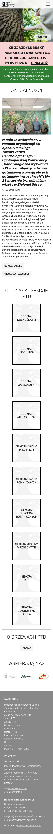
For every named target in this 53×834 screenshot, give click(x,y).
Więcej (26, 648)
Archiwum (9, 745)
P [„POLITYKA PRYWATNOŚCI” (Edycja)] (5, 749)
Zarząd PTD (10, 721)
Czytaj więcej (13, 266)
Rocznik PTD (10, 732)
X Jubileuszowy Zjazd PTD (17, 715)
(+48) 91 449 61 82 (17, 788)
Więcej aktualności (16, 274)
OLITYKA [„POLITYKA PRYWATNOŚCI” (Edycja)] (10, 749)
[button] (5, 676)
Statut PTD (9, 718)
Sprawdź (39, 63)
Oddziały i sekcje (12, 725)
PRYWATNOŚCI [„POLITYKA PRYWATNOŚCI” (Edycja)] (22, 749)
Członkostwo (10, 728)
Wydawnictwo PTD (13, 738)
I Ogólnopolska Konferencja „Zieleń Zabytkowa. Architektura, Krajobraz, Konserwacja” (22, 708)
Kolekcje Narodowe (13, 735)
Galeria (42, 37)
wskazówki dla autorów (29, 825)
